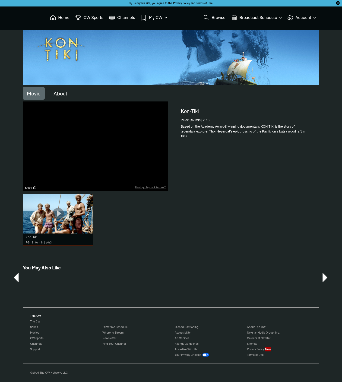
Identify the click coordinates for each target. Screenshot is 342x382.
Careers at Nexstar (258, 338)
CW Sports (37, 338)
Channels (36, 343)
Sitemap (252, 343)
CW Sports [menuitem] (89, 18)
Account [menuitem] (301, 18)
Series (34, 327)
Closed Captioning (186, 327)
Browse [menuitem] (214, 18)
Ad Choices (182, 338)
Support (35, 349)
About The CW (256, 327)
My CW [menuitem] (154, 18)
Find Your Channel (114, 343)
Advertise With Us (186, 349)
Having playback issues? (150, 187)
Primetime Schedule (115, 327)
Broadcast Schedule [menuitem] (256, 18)
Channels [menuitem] (122, 18)
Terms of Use (204, 3)
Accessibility (182, 332)
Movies (34, 332)
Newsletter (109, 338)
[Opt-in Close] (338, 3)
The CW (32, 16)
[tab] (34, 93)
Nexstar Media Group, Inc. (263, 332)
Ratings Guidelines (187, 343)
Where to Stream (113, 332)
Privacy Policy (181, 3)
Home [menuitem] (60, 18)
